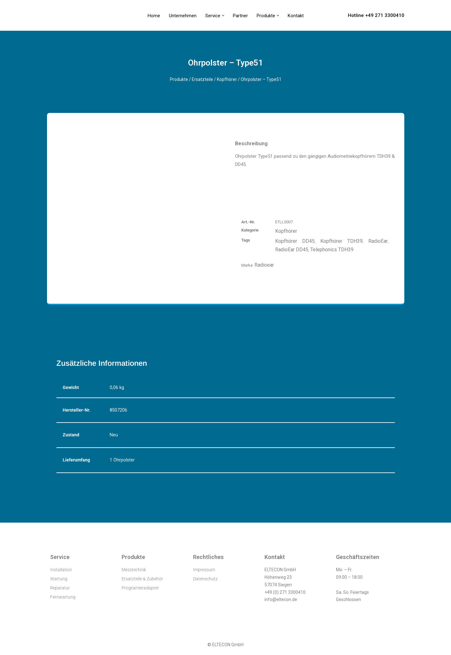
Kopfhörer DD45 (295, 241)
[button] (223, 15)
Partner (240, 16)
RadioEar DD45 (291, 250)
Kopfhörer (227, 79)
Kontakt (296, 16)
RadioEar (378, 241)
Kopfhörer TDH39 (341, 241)
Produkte (179, 79)
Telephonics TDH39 (332, 250)
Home (154, 16)
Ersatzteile (202, 79)
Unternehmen (183, 16)
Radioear (264, 265)
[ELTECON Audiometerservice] (64, 15)
